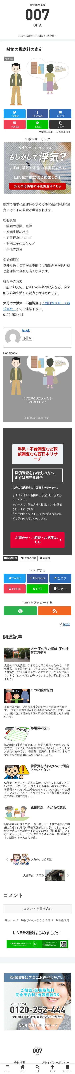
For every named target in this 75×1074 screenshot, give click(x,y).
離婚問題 (10, 558)
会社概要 (19, 1062)
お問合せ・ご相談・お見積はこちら (37, 540)
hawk (26, 330)
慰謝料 (45, 558)
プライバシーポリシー (55, 1062)
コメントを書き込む (37, 908)
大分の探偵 (28, 558)
